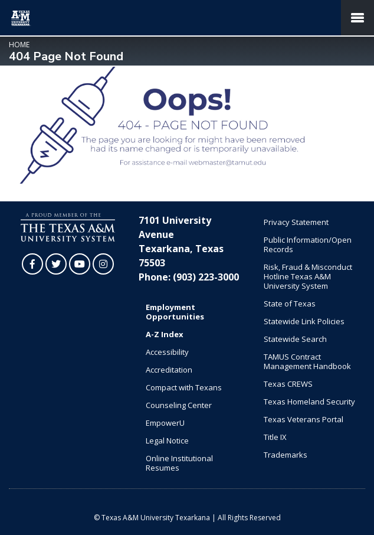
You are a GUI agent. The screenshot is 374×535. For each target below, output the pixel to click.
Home (19, 45)
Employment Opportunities (175, 312)
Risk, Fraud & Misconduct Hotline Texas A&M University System (308, 276)
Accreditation (169, 369)
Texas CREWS (288, 384)
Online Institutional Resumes (179, 463)
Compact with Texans (184, 387)
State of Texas (290, 303)
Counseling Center (179, 405)
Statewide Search (295, 339)
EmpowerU (165, 422)
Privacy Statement (296, 222)
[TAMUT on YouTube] (79, 264)
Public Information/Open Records (308, 244)
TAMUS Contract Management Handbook (307, 361)
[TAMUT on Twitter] (56, 264)
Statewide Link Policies (304, 321)
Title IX (275, 437)
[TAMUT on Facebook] (32, 264)
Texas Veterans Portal (303, 419)
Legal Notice (167, 440)
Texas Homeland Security (309, 401)
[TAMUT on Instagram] (103, 264)
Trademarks (285, 454)
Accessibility (167, 352)
